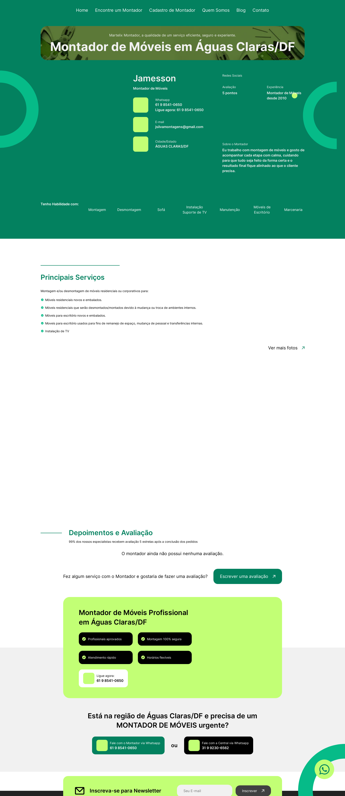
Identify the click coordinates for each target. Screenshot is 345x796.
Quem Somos (214, 10)
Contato (257, 10)
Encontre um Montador (121, 10)
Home (86, 10)
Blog (238, 10)
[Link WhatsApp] (324, 770)
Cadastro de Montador (172, 10)
